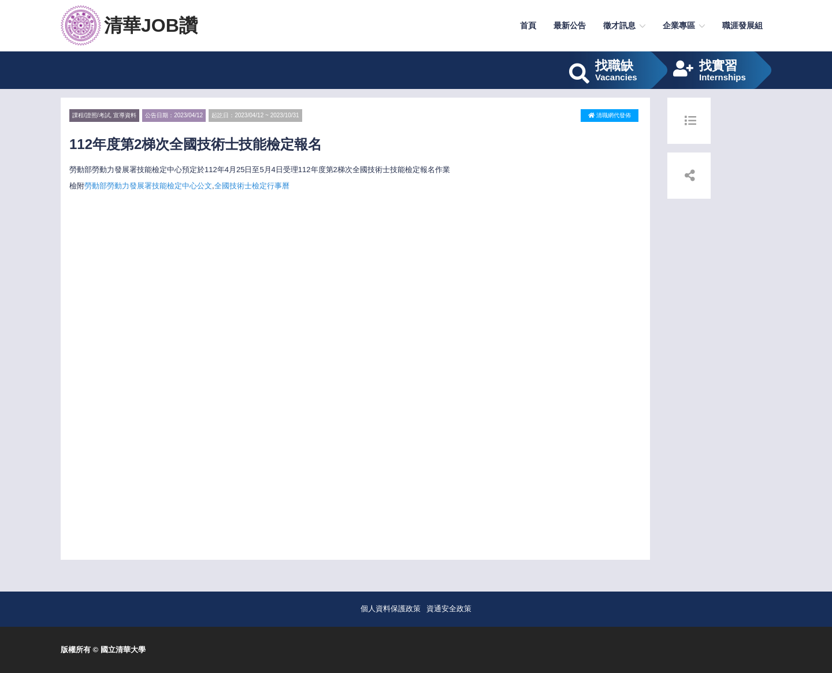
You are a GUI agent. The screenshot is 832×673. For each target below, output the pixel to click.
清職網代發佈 (609, 115)
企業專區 (679, 25)
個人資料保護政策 (391, 608)
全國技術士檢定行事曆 (251, 185)
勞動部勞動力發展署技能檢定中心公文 (148, 185)
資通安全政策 (448, 608)
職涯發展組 (742, 25)
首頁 (528, 25)
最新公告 (570, 25)
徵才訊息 (619, 25)
